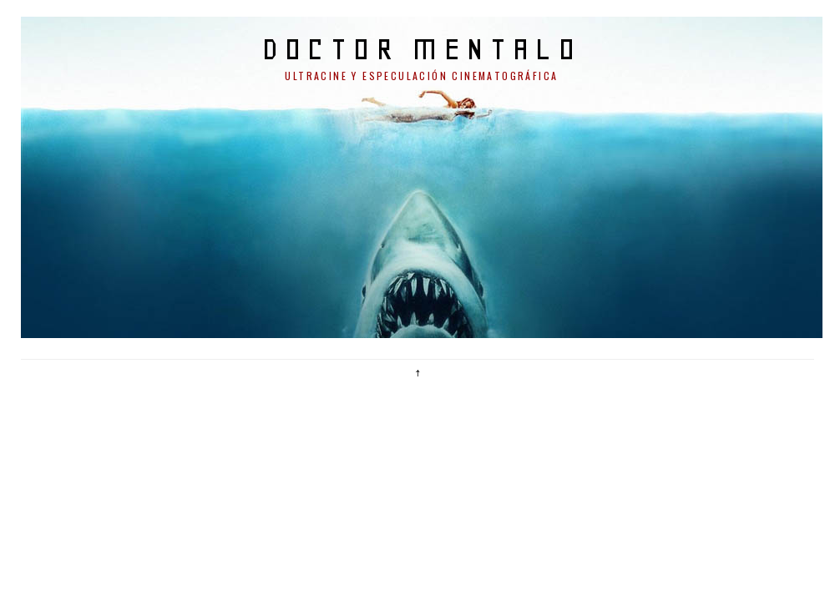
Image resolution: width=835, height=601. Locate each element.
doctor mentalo (422, 49)
